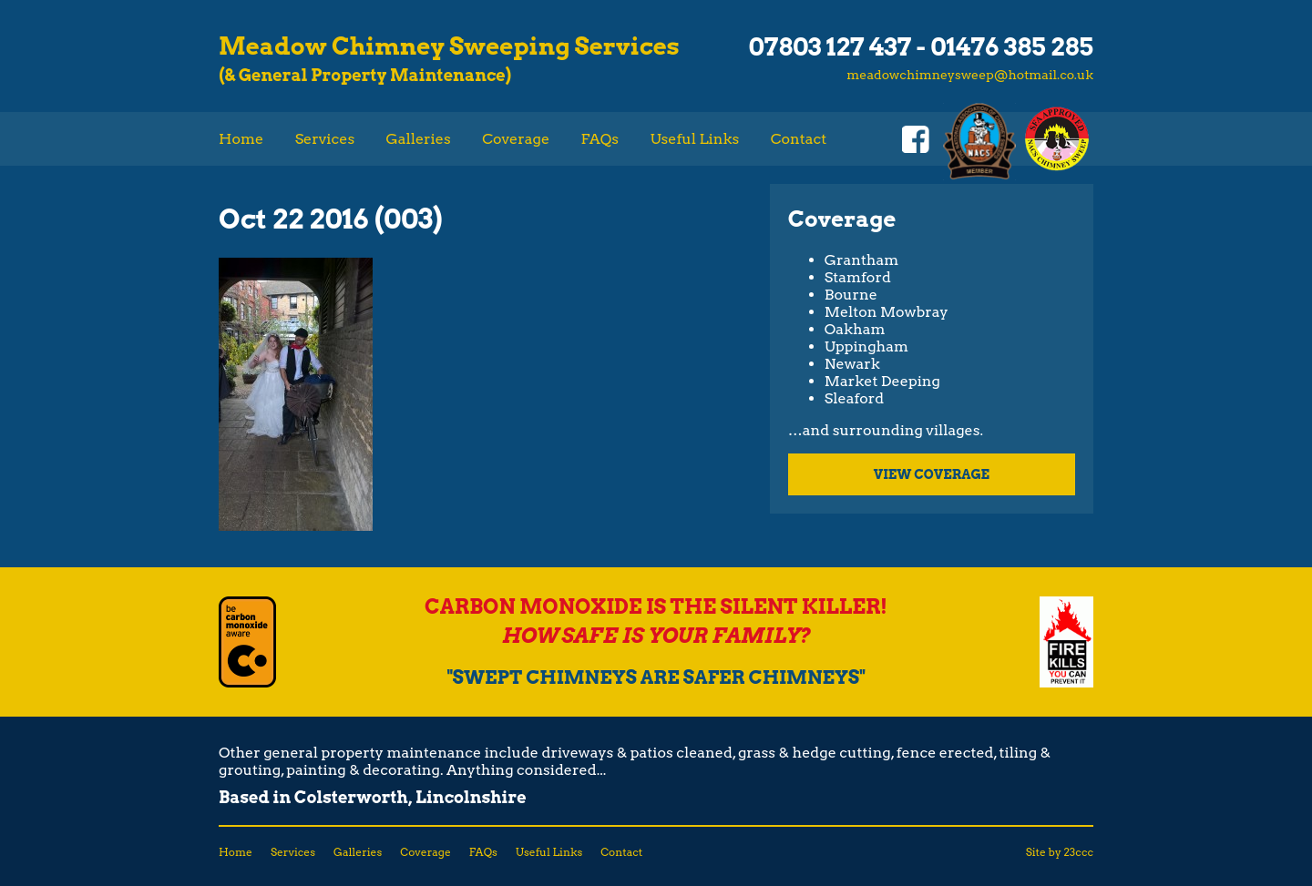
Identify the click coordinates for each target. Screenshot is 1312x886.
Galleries (418, 139)
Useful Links (694, 139)
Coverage (515, 139)
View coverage (931, 474)
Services (325, 139)
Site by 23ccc (1059, 852)
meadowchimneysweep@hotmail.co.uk (969, 73)
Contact (798, 139)
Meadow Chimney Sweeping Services (449, 46)
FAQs (600, 139)
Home (241, 139)
